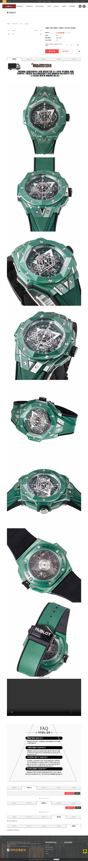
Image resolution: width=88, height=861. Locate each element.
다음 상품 (38, 30)
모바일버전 (56, 859)
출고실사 (56, 6)
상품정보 (14, 59)
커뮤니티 (8, 1)
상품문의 (43, 59)
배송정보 (59, 59)
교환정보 (74, 59)
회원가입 (82, 1)
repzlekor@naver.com (15, 846)
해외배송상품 (19, 6)
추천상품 (44, 1)
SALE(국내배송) (40, 6)
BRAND (11, 6)
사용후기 (29, 59)
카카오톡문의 (16, 850)
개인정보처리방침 (49, 847)
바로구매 (52, 51)
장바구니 (66, 51)
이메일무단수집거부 (49, 849)
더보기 (77, 793)
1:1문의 (49, 6)
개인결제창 (72, 6)
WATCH (21, 23)
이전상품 (11, 30)
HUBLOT (27, 23)
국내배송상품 (29, 6)
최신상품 (48, 1)
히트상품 (39, 1)
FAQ (46, 851)
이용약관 (47, 845)
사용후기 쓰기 (69, 793)
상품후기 (64, 6)
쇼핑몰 (4, 1)
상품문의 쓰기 (70, 807)
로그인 (77, 1)
